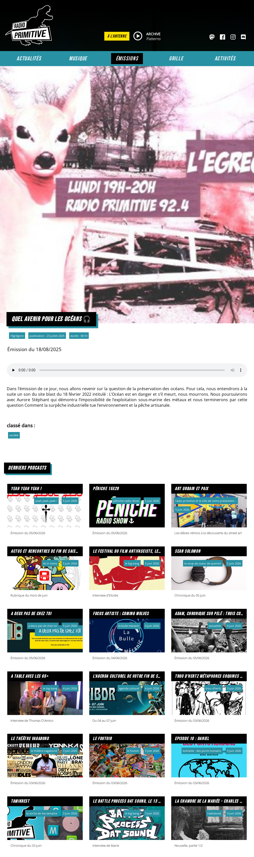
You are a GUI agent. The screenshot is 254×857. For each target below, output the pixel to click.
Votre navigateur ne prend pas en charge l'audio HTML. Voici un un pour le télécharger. (127, 370)
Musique (78, 58)
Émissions (127, 58)
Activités (225, 58)
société (13, 435)
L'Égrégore (17, 336)
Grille (176, 58)
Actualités (29, 58)
